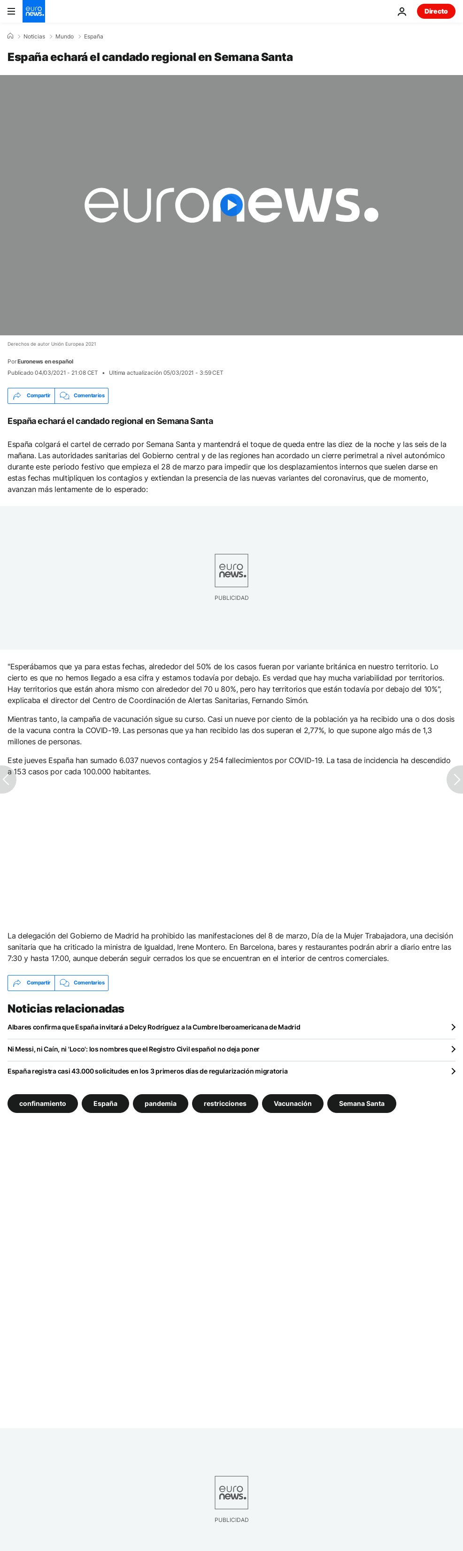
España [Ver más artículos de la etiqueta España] (105, 1103)
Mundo (64, 36)
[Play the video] (231, 205)
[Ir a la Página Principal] (34, 11)
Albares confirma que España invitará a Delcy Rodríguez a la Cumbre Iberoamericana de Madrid (154, 1027)
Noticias (34, 36)
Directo (436, 11)
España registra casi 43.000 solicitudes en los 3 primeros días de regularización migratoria (148, 1071)
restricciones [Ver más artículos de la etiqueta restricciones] (225, 1103)
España (93, 36)
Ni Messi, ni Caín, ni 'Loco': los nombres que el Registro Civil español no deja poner (134, 1049)
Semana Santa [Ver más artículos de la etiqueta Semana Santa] (362, 1103)
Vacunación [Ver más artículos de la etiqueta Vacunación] (293, 1103)
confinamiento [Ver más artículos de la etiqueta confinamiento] (42, 1103)
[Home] (10, 36)
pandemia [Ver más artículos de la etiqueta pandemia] (161, 1103)
